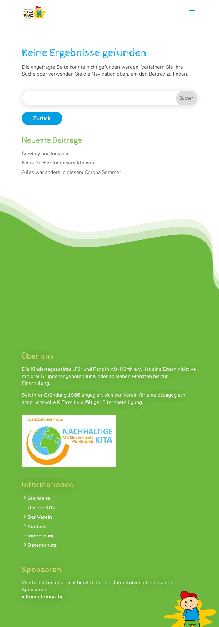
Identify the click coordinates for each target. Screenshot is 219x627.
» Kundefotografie (43, 596)
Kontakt (36, 526)
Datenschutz (42, 545)
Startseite (38, 498)
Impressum (40, 536)
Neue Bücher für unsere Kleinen (58, 162)
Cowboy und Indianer (45, 153)
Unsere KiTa (41, 508)
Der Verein (39, 517)
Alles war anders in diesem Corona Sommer (71, 172)
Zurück (42, 118)
